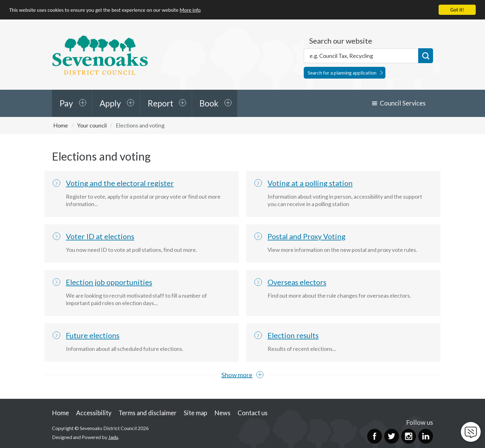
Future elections (92, 335)
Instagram (408, 436)
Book (209, 103)
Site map (195, 412)
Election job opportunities (109, 282)
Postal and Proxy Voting (307, 236)
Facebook (374, 436)
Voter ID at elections (100, 236)
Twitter (391, 436)
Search (425, 55)
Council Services (403, 103)
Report (160, 103)
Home (60, 125)
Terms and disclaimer (147, 412)
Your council (92, 125)
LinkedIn (425, 436)
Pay (66, 103)
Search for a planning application (342, 72)
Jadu (113, 437)
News (222, 412)
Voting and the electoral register (120, 183)
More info (190, 9)
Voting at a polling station (310, 183)
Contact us (253, 412)
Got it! (457, 9)
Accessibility (93, 412)
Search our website (340, 41)
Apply (110, 103)
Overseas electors (297, 282)
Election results (293, 335)
